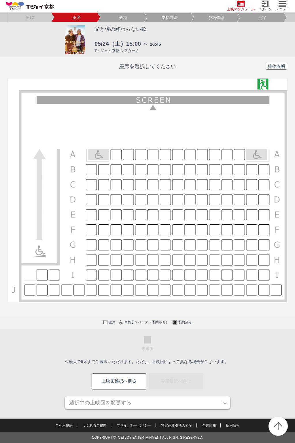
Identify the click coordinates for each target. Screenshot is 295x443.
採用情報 (233, 425)
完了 (263, 17)
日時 (30, 17)
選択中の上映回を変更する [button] (100, 403)
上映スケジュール (241, 6)
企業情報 (209, 425)
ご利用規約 (64, 425)
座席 (76, 17)
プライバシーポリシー (134, 425)
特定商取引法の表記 (176, 425)
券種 (123, 17)
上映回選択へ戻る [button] (119, 381)
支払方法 (170, 17)
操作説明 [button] (276, 66)
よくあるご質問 (94, 425)
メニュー (282, 6)
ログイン (265, 6)
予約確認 (216, 17)
